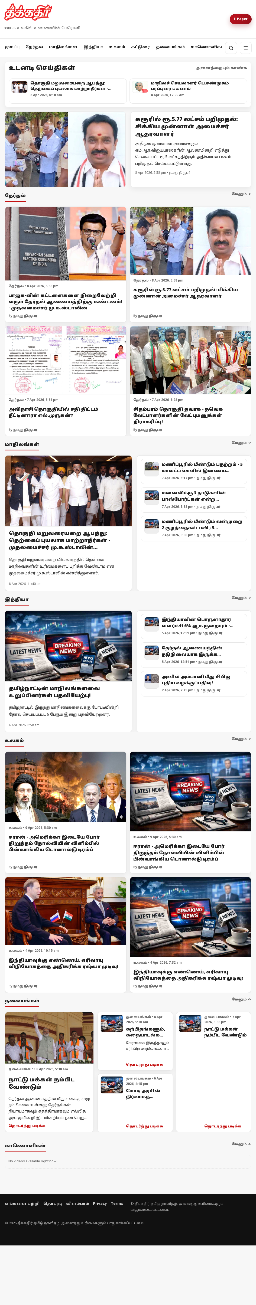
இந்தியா (93, 47)
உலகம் (117, 47)
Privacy (100, 1204)
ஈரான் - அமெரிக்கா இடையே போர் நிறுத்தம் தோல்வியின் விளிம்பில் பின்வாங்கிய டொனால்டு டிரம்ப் (54, 844)
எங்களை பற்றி (22, 1204)
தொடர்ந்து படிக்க (27, 1126)
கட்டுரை (140, 47)
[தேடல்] (231, 48)
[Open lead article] (65, 149)
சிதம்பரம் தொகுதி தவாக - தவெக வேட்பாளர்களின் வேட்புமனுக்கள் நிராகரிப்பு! (178, 416)
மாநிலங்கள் (63, 47)
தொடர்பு (52, 1204)
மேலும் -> (241, 194)
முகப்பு (12, 47)
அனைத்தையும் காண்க (221, 68)
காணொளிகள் (208, 47)
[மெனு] (246, 48)
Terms (117, 1204)
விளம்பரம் (77, 1204)
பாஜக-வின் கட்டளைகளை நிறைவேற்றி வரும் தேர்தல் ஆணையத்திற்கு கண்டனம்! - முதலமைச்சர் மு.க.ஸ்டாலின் (65, 302)
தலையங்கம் (170, 47)
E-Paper (241, 19)
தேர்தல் (34, 47)
